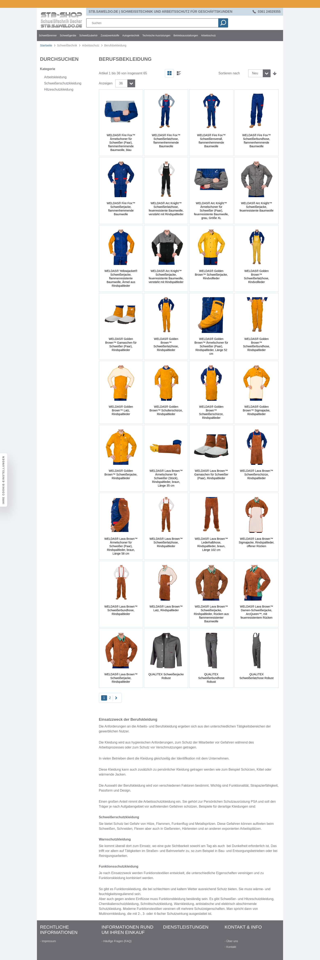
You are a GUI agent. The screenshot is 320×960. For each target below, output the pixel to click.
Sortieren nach (229, 73)
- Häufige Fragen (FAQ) (116, 941)
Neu (255, 73)
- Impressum (48, 941)
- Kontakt (230, 946)
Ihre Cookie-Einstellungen (3, 480)
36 (121, 83)
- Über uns (231, 941)
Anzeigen (106, 83)
